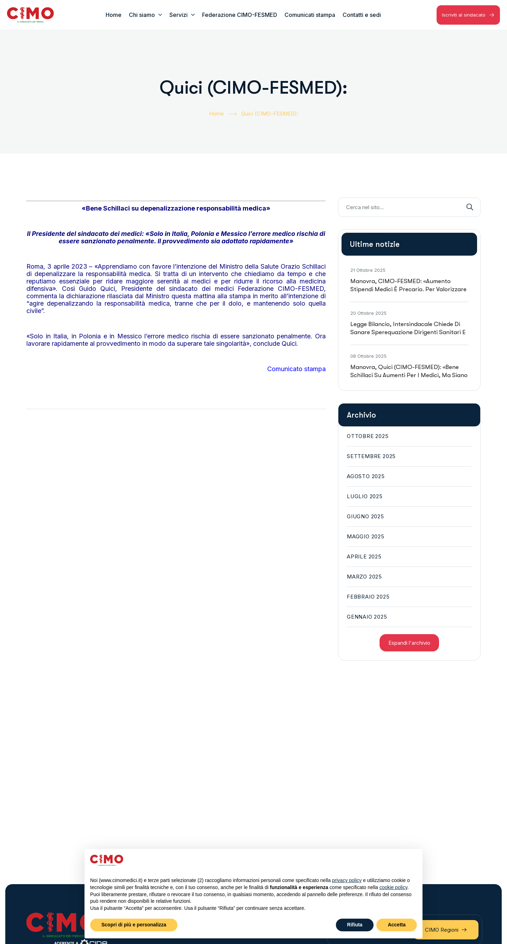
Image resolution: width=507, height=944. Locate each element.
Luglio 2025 (365, 496)
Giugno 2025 (365, 516)
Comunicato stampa (296, 369)
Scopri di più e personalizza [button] (133, 924)
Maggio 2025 (365, 536)
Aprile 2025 (364, 556)
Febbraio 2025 (368, 596)
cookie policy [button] (393, 887)
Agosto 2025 (366, 476)
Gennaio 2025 (367, 616)
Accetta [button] (397, 924)
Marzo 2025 (364, 576)
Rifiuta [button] (355, 924)
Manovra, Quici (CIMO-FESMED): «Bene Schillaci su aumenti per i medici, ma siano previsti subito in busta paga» (409, 375)
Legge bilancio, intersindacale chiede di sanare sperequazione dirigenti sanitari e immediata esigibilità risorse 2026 (408, 332)
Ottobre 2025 (368, 436)
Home (223, 114)
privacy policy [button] (347, 880)
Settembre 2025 (371, 456)
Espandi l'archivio (409, 642)
